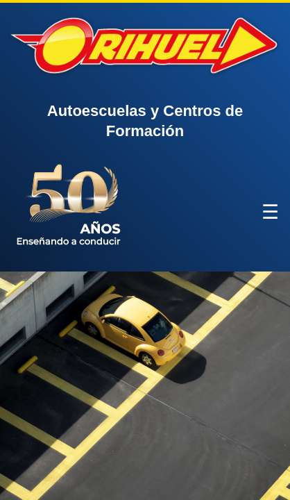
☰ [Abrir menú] (270, 212)
